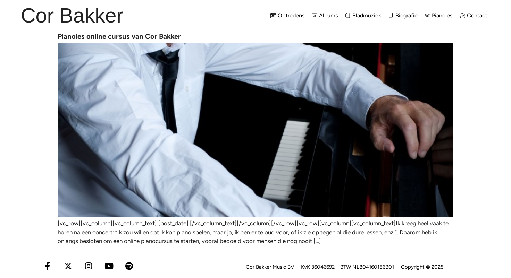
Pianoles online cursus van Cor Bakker (119, 36)
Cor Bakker (72, 15)
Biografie (403, 15)
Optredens (287, 15)
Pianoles (439, 15)
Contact (473, 15)
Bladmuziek (363, 15)
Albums (325, 15)
